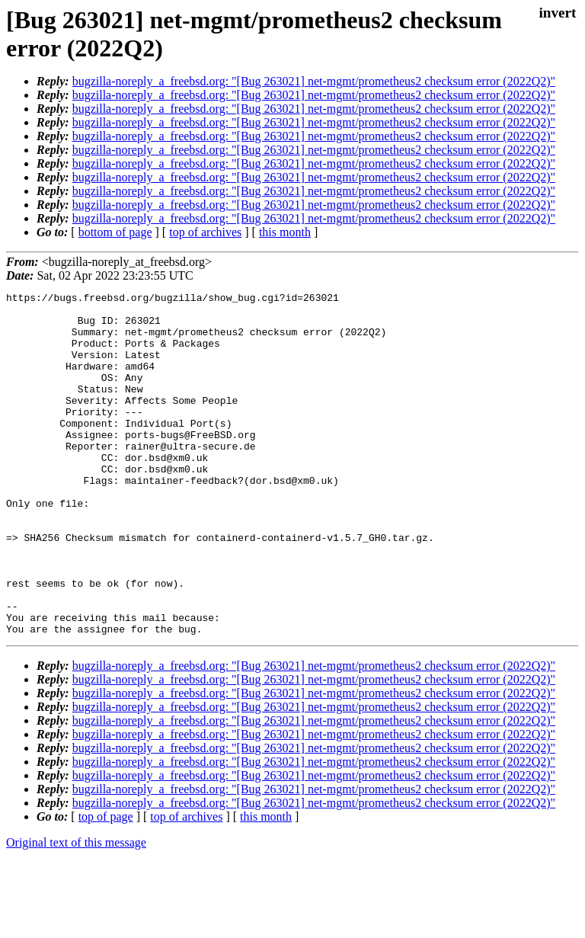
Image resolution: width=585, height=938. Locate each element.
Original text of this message (76, 910)
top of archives (205, 232)
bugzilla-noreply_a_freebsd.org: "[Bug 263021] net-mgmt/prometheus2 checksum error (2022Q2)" (313, 81)
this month (285, 232)
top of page (105, 885)
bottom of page (115, 232)
